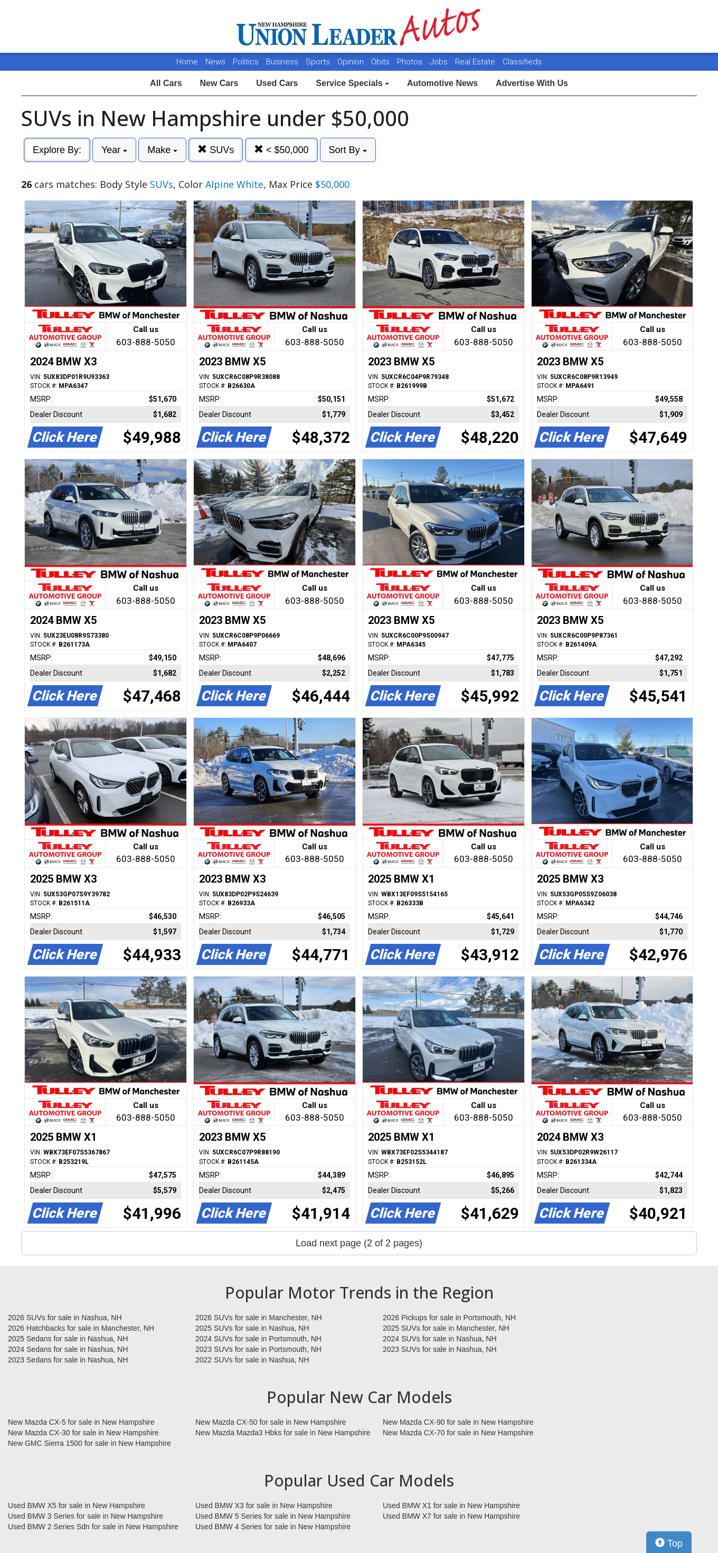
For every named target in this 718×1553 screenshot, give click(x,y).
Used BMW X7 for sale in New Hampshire (451, 1516)
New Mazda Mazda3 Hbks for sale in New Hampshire (282, 1432)
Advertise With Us (532, 83)
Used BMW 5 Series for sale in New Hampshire (273, 1516)
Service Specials (352, 83)
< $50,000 (281, 149)
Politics (246, 62)
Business (283, 62)
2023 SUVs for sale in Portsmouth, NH (258, 1349)
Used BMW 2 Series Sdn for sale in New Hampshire (93, 1526)
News (215, 62)
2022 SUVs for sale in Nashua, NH (252, 1360)
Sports (319, 62)
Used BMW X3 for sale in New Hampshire (264, 1505)
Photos (410, 62)
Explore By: (57, 150)
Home (187, 62)
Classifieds (522, 62)
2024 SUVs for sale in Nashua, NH (440, 1338)
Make (162, 150)
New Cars (219, 83)
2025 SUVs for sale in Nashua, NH (252, 1328)
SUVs (215, 149)
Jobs (440, 62)
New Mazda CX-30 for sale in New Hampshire (83, 1432)
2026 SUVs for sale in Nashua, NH (65, 1317)
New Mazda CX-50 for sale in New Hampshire (270, 1422)
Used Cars (277, 83)
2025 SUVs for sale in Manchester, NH (446, 1328)
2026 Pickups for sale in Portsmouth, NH (449, 1317)
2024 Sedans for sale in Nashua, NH (68, 1349)
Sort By (348, 150)
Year (114, 150)
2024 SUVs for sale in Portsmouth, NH (258, 1338)
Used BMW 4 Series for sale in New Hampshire (273, 1526)
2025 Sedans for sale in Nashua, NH (68, 1338)
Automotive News (442, 83)
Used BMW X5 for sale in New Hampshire (76, 1505)
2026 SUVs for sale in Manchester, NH (258, 1317)
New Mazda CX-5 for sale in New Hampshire (81, 1422)
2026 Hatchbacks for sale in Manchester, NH (81, 1328)
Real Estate (476, 62)
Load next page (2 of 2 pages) (359, 1243)
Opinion (351, 62)
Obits (381, 62)
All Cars (166, 83)
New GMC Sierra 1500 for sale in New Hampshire (89, 1443)
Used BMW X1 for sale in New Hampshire (451, 1505)
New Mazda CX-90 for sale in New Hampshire (458, 1422)
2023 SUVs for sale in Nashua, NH (440, 1349)
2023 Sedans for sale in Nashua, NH (68, 1360)
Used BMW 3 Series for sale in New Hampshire (85, 1516)
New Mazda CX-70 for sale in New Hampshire (458, 1432)
